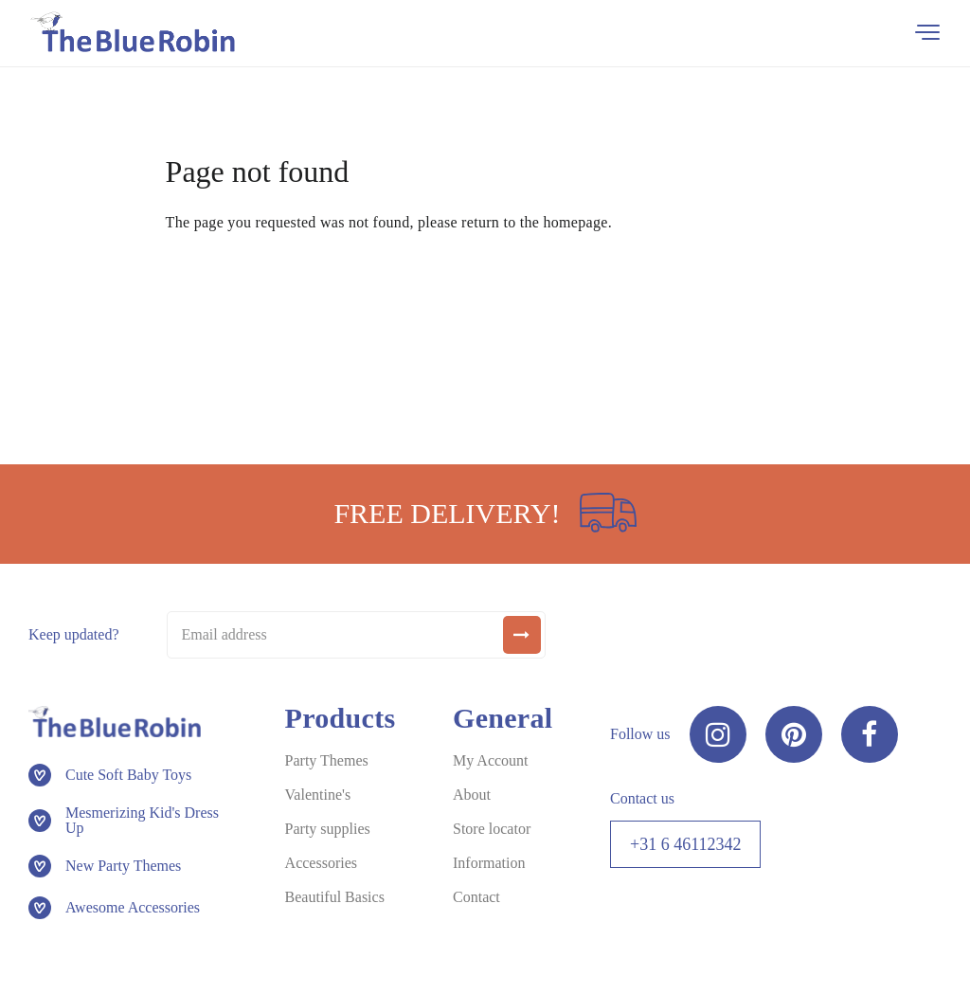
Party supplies (327, 829)
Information (489, 863)
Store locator (491, 829)
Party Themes (326, 760)
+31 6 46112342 (685, 844)
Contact (476, 897)
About (472, 794)
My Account (491, 760)
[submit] (522, 635)
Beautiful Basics (335, 897)
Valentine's (318, 794)
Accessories (321, 863)
